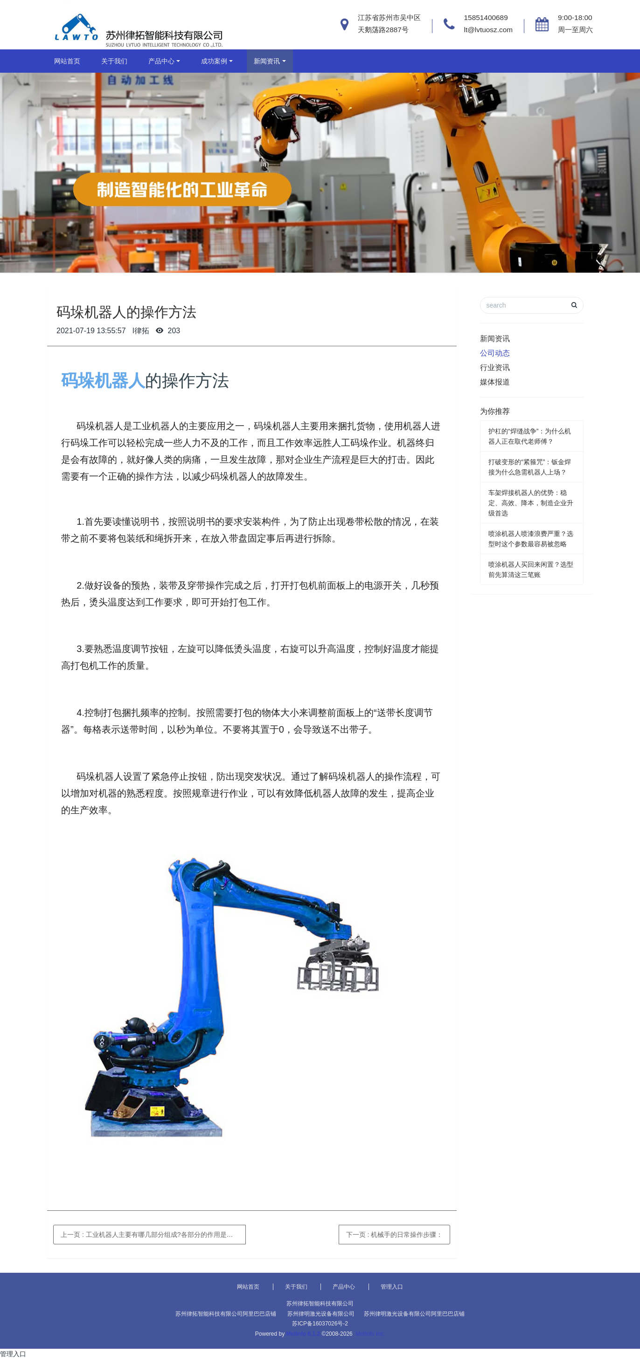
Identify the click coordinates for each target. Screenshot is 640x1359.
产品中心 (161, 61)
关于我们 (114, 61)
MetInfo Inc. (370, 1334)
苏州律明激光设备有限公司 (321, 1314)
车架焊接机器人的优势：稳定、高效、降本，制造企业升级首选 (530, 503)
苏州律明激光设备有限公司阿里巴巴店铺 (414, 1314)
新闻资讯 (267, 61)
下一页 (394, 1234)
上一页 (152, 1234)
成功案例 (214, 61)
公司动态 (495, 353)
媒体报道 (495, 382)
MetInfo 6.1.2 (303, 1334)
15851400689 (486, 17)
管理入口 (392, 1287)
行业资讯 (495, 367)
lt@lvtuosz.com (488, 30)
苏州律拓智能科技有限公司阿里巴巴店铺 (225, 1314)
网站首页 (67, 61)
